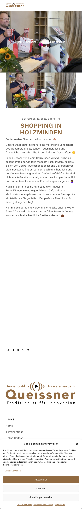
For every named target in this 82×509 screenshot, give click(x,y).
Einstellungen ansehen (41, 497)
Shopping (31, 42)
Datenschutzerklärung (43, 504)
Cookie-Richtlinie (24, 504)
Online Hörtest (14, 438)
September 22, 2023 (34, 119)
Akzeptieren (41, 479)
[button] (77, 443)
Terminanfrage (14, 432)
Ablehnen (41, 488)
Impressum (60, 504)
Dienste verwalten (13, 470)
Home (9, 426)
